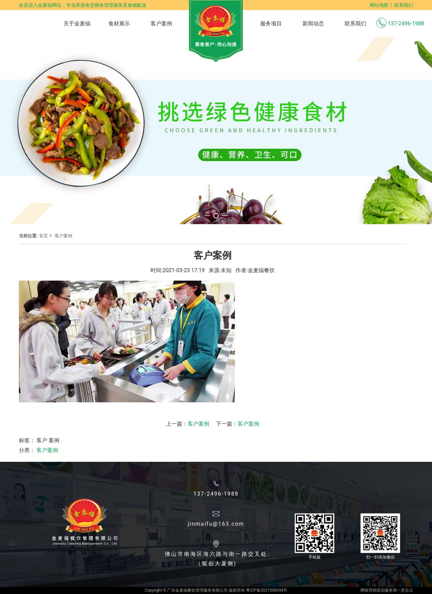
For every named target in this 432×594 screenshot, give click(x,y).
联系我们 (403, 5)
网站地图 (379, 5)
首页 (43, 235)
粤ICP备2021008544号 (266, 590)
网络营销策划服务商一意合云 (386, 590)
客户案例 (63, 235)
